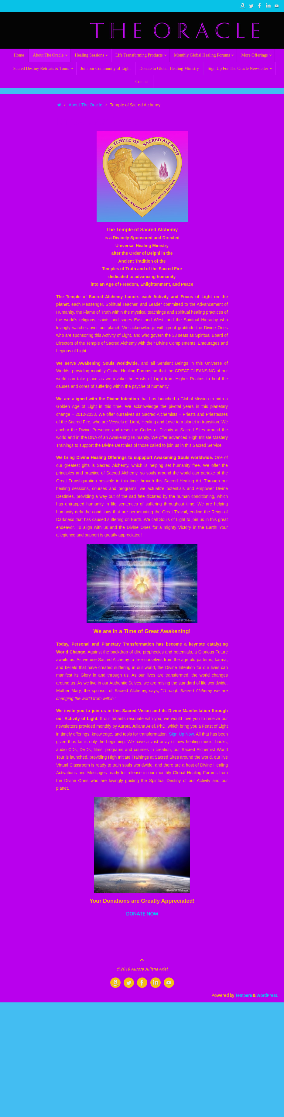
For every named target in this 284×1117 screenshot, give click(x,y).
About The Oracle (85, 105)
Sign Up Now (181, 734)
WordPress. (267, 995)
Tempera (243, 995)
